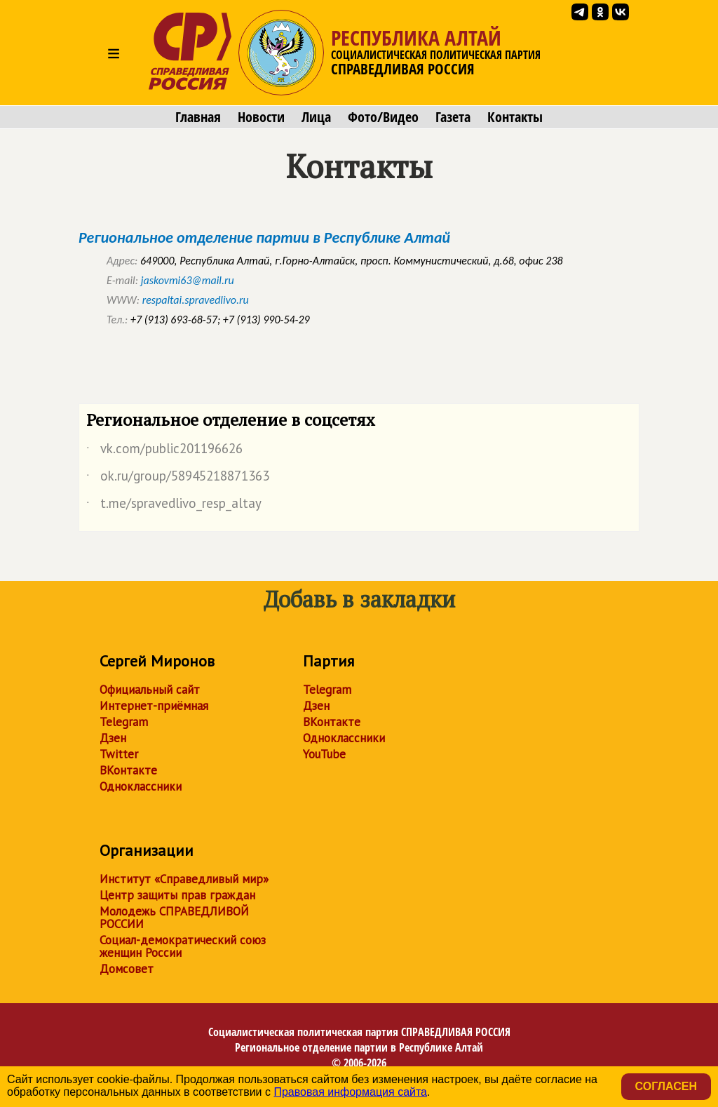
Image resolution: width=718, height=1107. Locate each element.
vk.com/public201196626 (164, 451)
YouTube (324, 754)
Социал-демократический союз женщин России (183, 946)
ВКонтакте (128, 770)
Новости (261, 117)
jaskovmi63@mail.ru (187, 280)
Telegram (124, 722)
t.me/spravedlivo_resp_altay (174, 506)
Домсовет (127, 968)
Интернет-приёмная (154, 705)
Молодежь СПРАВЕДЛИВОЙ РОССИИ (174, 917)
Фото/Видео (383, 117)
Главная (198, 117)
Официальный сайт (150, 689)
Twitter (119, 754)
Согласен (666, 1086)
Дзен (113, 738)
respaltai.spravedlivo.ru (195, 300)
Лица (316, 117)
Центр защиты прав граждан (177, 895)
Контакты (515, 117)
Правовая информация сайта (350, 1092)
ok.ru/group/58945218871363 (177, 478)
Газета (452, 117)
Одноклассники (141, 786)
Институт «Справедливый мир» (184, 879)
